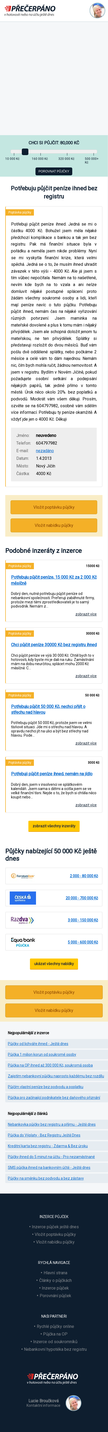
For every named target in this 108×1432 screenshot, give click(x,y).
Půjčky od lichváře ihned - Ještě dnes (38, 1044)
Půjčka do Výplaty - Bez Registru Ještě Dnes (44, 1135)
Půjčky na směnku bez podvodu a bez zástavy (46, 1178)
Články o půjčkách (55, 1280)
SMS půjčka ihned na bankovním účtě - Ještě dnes (49, 1167)
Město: (22, 465)
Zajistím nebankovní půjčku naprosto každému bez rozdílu (56, 1076)
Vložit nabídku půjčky (54, 525)
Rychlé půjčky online (55, 1326)
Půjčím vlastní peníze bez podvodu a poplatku (45, 1087)
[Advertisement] (54, 78)
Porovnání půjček (55, 1295)
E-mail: (22, 450)
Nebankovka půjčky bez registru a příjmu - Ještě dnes (52, 1124)
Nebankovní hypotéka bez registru (55, 1349)
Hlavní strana (55, 1272)
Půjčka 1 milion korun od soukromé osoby (42, 1054)
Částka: (23, 473)
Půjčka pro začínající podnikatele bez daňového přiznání (54, 1097)
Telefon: (23, 443)
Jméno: (23, 435)
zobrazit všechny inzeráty (54, 826)
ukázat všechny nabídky (54, 964)
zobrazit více (86, 614)
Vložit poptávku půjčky (54, 507)
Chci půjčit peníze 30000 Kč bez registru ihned (54, 644)
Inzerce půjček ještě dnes (55, 1226)
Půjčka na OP (55, 1334)
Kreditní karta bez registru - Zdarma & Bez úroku (48, 1146)
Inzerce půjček (55, 1288)
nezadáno (45, 450)
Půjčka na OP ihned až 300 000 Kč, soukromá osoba (50, 1065)
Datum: (22, 458)
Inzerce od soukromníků (55, 1341)
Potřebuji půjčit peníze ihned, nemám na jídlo (51, 773)
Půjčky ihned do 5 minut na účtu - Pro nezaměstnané (51, 1157)
